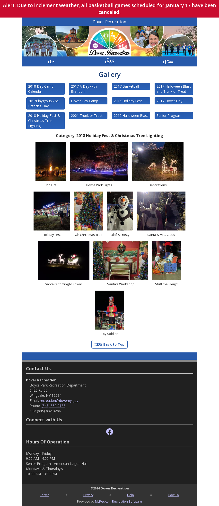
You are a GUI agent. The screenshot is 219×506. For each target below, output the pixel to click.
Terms (44, 495)
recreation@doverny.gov (59, 400)
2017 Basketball (126, 86)
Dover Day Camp (84, 101)
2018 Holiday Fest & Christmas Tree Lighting (44, 120)
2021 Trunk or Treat (87, 115)
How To (173, 495)
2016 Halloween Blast (131, 115)
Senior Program (169, 115)
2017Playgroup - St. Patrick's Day (43, 103)
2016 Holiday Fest (128, 101)
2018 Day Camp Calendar (40, 89)
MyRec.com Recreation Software (118, 501)
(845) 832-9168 (53, 405)
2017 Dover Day (169, 101)
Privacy (88, 495)
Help (130, 495)
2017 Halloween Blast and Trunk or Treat (174, 89)
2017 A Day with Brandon (84, 89)
